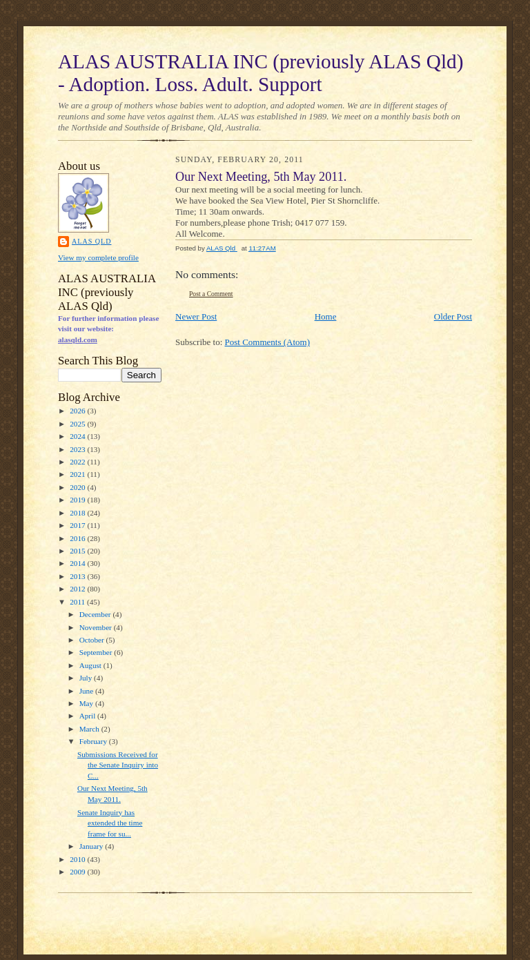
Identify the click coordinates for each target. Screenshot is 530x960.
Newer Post (196, 316)
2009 (78, 872)
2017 (78, 525)
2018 (78, 513)
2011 (78, 602)
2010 (78, 859)
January (92, 846)
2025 (78, 424)
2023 (78, 449)
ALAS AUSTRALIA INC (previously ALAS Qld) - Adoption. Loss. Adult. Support (260, 72)
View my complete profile (98, 257)
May (87, 703)
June (87, 691)
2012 (78, 589)
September (97, 652)
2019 (78, 500)
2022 (78, 462)
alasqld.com (77, 339)
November (96, 627)
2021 (78, 474)
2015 (78, 551)
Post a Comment (211, 293)
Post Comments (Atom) (268, 342)
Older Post (453, 316)
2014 (78, 563)
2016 (78, 538)
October (92, 640)
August (91, 665)
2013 (78, 576)
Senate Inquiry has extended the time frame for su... (109, 823)
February (94, 741)
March (90, 729)
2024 (78, 436)
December (96, 614)
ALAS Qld (91, 241)
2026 (78, 410)
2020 (78, 487)
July (86, 678)
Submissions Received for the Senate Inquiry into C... (117, 765)
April (88, 716)
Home (326, 316)
